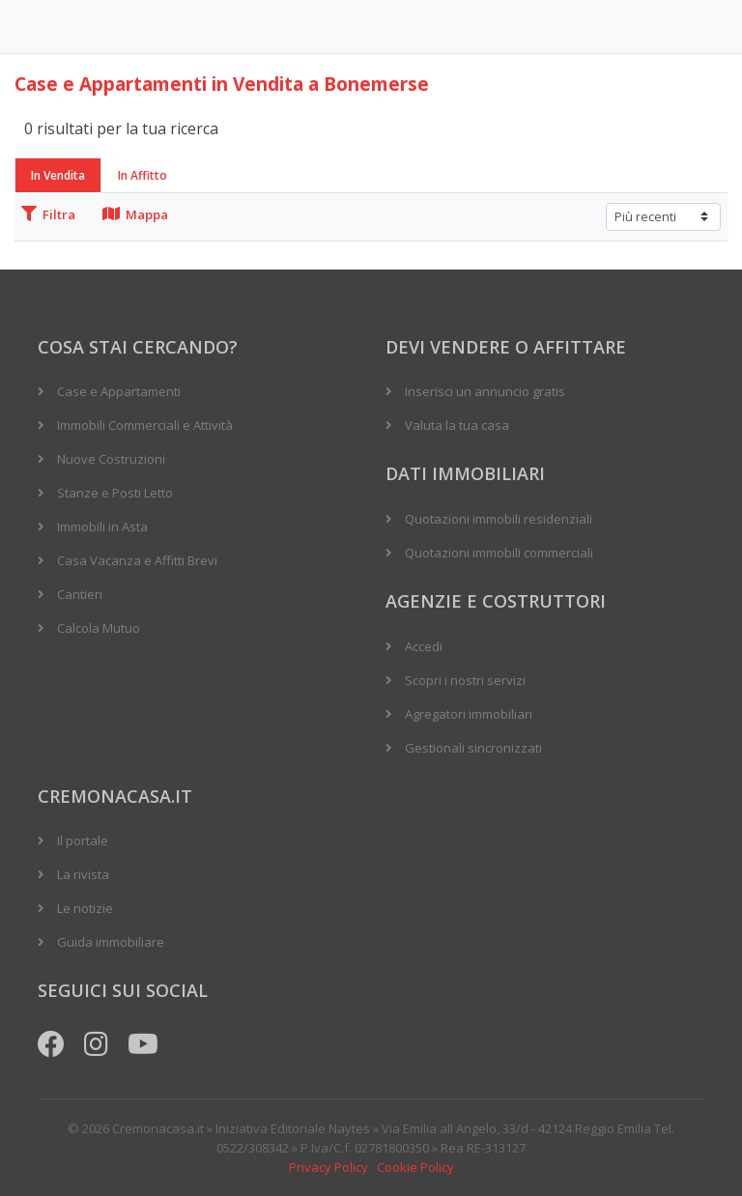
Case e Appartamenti (119, 391)
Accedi (423, 646)
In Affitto (142, 175)
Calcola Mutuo (98, 628)
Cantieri (79, 594)
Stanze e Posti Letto (115, 492)
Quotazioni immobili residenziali (498, 518)
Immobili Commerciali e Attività (145, 425)
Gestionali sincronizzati (473, 747)
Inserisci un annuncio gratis (485, 391)
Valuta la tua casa (457, 425)
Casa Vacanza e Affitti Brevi (137, 560)
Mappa (135, 214)
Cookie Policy (415, 1167)
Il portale (82, 840)
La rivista (83, 874)
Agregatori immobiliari (468, 714)
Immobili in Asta (102, 526)
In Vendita (58, 175)
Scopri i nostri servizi (465, 680)
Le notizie (85, 908)
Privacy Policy (328, 1167)
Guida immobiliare (110, 942)
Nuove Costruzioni (111, 459)
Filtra (48, 214)
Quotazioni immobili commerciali (499, 552)
